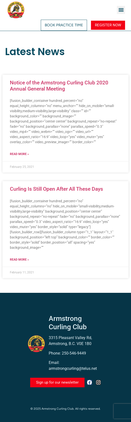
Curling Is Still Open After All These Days (56, 189)
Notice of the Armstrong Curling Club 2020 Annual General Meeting (59, 86)
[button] (121, 10)
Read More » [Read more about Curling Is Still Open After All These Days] (19, 259)
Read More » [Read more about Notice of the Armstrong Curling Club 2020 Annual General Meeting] (19, 154)
